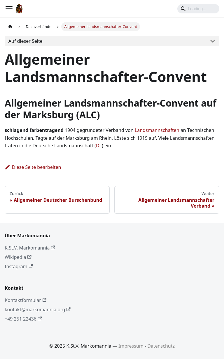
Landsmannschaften (157, 130)
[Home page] (10, 26)
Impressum (131, 346)
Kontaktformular (25, 300)
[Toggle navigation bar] (9, 8)
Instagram (19, 266)
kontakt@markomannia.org (38, 309)
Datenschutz (161, 346)
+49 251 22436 (23, 319)
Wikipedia (18, 257)
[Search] (198, 8)
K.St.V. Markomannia (30, 248)
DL (99, 145)
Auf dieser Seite (25, 41)
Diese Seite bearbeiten (33, 167)
